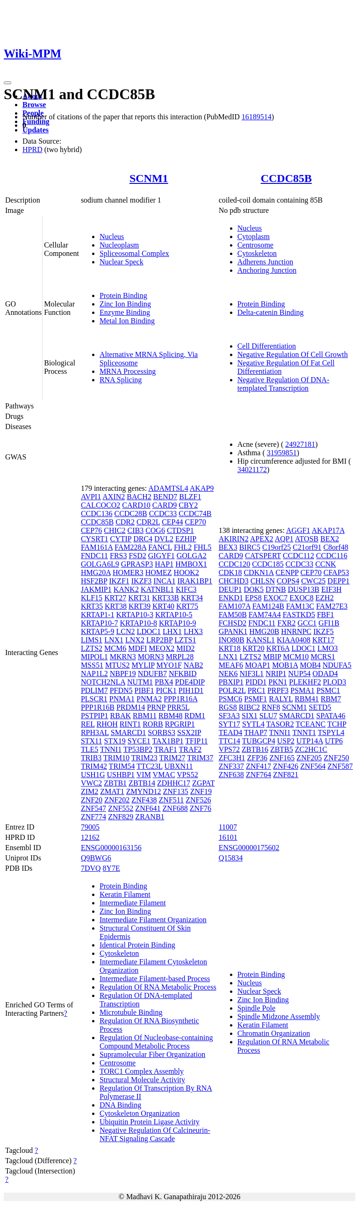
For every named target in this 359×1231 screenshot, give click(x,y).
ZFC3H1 (232, 758)
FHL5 (202, 547)
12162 (90, 837)
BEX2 (329, 539)
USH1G (93, 775)
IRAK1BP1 (194, 581)
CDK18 (230, 572)
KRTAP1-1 (98, 615)
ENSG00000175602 (249, 848)
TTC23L (149, 766)
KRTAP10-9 (177, 623)
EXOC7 (276, 598)
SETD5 (320, 707)
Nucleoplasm (119, 245)
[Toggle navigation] (7, 82)
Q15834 (231, 858)
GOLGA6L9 (100, 564)
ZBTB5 (281, 749)
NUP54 (299, 673)
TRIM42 (94, 766)
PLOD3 (334, 682)
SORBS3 (161, 732)
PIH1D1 (191, 690)
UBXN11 (179, 766)
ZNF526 (198, 800)
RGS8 (228, 707)
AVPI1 (91, 497)
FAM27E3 (331, 606)
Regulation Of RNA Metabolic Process (158, 987)
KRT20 (254, 648)
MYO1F (169, 665)
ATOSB (306, 539)
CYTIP (121, 539)
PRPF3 (277, 690)
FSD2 (137, 556)
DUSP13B (304, 589)
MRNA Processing (128, 371)
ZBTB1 (115, 783)
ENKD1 (231, 598)
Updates (35, 130)
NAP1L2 (94, 673)
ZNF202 (116, 800)
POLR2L (232, 690)
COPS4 (288, 581)
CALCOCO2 (100, 505)
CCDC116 (331, 556)
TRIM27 (172, 758)
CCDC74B (195, 513)
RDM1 (195, 716)
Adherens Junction (265, 262)
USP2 (285, 741)
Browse (34, 105)
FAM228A (130, 547)
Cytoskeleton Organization (140, 1113)
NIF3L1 (252, 673)
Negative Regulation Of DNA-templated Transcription (283, 384)
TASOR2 (280, 724)
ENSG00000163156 (111, 848)
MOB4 (310, 665)
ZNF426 (285, 766)
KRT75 (187, 606)
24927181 (300, 444)
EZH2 (325, 598)
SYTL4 (253, 724)
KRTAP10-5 (174, 615)
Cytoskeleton (257, 253)
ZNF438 (144, 800)
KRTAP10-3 (134, 615)
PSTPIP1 (94, 716)
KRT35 (92, 606)
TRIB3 (91, 758)
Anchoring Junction (267, 270)
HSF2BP (94, 581)
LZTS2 (91, 648)
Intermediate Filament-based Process (155, 979)
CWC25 (313, 581)
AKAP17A (328, 530)
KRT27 (115, 598)
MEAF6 (231, 665)
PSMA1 (302, 690)
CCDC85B (286, 178)
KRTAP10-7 (99, 623)
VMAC (164, 775)
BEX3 (228, 547)
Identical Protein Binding (137, 945)
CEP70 (195, 522)
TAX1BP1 (167, 741)
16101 (228, 837)
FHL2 (183, 547)
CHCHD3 (234, 581)
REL (88, 724)
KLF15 (91, 598)
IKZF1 (119, 581)
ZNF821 (285, 775)
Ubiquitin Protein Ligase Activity (150, 1122)
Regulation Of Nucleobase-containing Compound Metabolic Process (156, 1042)
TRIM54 (122, 766)
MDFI (137, 648)
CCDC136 (97, 513)
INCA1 (164, 581)
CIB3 (135, 530)
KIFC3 (186, 589)
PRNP (156, 707)
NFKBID (183, 673)
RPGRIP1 (180, 724)
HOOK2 (186, 572)
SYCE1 (139, 741)
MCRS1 (322, 657)
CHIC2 (114, 530)
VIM (143, 775)
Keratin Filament (125, 894)
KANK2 (126, 589)
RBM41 (306, 699)
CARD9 (164, 505)
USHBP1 (121, 775)
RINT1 (130, 724)
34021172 (252, 469)
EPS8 (253, 598)
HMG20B (264, 631)
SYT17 (229, 724)
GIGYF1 (161, 556)
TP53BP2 (137, 749)
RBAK (120, 716)
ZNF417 (258, 766)
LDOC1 (148, 631)
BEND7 (165, 497)
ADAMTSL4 (168, 488)
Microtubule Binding (131, 1012)
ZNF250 (336, 758)
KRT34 (192, 598)
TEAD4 (231, 732)
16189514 (257, 117)
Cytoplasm (253, 236)
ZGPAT (203, 783)
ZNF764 (258, 775)
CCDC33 (163, 513)
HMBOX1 (191, 564)
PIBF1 (144, 690)
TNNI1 (111, 749)
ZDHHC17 (173, 783)
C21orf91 (307, 547)
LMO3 (327, 648)
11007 (228, 827)
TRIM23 (144, 758)
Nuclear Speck (122, 262)
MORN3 (151, 657)
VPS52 (187, 775)
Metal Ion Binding (127, 321)
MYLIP (142, 665)
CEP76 (91, 530)
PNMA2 (149, 699)
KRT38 (116, 606)
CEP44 (172, 522)
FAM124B (268, 606)
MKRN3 (123, 657)
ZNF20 (91, 800)
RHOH (107, 724)
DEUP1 (230, 589)
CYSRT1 (94, 539)
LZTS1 (185, 640)
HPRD (32, 149)
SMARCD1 (128, 732)
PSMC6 (231, 699)
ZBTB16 (255, 749)
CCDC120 (235, 564)
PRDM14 (130, 707)
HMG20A (96, 572)
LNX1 (113, 640)
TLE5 (89, 749)
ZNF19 (201, 791)
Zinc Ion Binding (125, 304)
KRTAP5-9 (98, 631)
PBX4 (164, 682)
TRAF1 (165, 749)
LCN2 (125, 631)
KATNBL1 (157, 589)
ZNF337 (231, 766)
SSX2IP (189, 732)
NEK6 (228, 673)
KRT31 (139, 598)
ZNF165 (281, 758)
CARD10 (136, 505)
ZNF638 (231, 775)
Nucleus (112, 236)
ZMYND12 (143, 791)
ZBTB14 (142, 783)
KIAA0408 (293, 640)
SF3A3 (229, 716)
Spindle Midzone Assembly (278, 1016)
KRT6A (278, 648)
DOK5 (254, 589)
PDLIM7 (94, 690)
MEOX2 (161, 648)
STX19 (115, 741)
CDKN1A (258, 572)
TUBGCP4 (258, 741)
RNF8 (271, 707)
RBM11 (145, 716)
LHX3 (193, 631)
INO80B (231, 640)
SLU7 (268, 716)
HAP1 (164, 564)
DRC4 (142, 539)
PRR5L (178, 707)
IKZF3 (141, 581)
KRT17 (323, 640)
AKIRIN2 (234, 539)
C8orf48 (335, 547)
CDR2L (148, 522)
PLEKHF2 (305, 682)
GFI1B (328, 623)
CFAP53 (336, 572)
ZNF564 (312, 766)
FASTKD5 (299, 615)
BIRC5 (249, 547)
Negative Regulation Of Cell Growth (292, 354)
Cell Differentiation (266, 346)
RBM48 (170, 716)
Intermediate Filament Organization (153, 920)
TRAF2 (190, 749)
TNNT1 (304, 732)
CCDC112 (298, 556)
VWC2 (91, 783)
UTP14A (309, 741)
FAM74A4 (265, 615)
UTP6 (334, 741)
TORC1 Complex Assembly (142, 1071)
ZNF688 (175, 808)
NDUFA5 (337, 665)
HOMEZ (158, 572)
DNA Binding (120, 1105)
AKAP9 (202, 488)
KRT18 (230, 648)
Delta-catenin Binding (270, 312)
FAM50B (233, 615)
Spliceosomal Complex (134, 253)
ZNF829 (120, 817)
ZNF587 (340, 766)
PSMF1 (255, 699)
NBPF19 (123, 673)
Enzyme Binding (125, 312)
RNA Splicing (121, 380)
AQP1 (284, 539)
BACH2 (139, 497)
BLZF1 (190, 497)
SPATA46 (330, 716)
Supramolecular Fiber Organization (152, 1054)
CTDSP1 (180, 530)
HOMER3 (128, 572)
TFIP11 (196, 741)
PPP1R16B (98, 707)
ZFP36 (257, 758)
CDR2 (125, 522)
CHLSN (263, 581)
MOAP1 (257, 665)
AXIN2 (113, 497)
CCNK (325, 564)
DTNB (276, 589)
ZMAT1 (112, 791)
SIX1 (250, 716)
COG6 (155, 530)
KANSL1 (260, 640)
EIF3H (331, 589)
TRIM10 (116, 758)
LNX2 (134, 640)
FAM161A (97, 547)
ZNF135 (175, 791)
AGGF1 (298, 530)
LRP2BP (159, 640)
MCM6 (115, 648)
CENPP (286, 572)
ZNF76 (200, 808)
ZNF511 (171, 800)
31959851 (282, 453)
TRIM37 (200, 758)
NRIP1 (276, 673)
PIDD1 (255, 682)
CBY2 (188, 505)
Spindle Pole (256, 1008)
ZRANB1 (149, 817)
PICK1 (166, 690)
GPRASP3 (137, 564)
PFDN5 (121, 690)
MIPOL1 (94, 657)
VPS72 (229, 749)
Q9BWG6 (96, 858)
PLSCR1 (94, 699)
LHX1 (172, 631)
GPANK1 (233, 631)
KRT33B (165, 598)
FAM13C (300, 606)
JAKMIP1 (96, 589)
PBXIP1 (231, 682)
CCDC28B (130, 513)
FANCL (160, 547)
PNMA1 (122, 699)
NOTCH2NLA (103, 682)
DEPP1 (339, 581)
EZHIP (185, 539)
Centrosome (255, 245)
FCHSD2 (233, 623)
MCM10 (296, 657)
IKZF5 (323, 631)
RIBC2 (249, 707)
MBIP (272, 657)
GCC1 (306, 623)
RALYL (281, 699)
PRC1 (257, 690)
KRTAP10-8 (138, 623)
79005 (90, 827)
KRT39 (140, 606)
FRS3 (118, 556)
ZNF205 (309, 758)
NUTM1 (140, 682)
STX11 (91, 741)
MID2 (185, 648)
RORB (153, 724)
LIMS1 (91, 640)
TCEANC (310, 724)
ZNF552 (120, 808)
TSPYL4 (331, 732)
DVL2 (163, 539)
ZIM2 (89, 791)
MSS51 (92, 665)
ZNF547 (93, 808)
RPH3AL (95, 732)
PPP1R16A (180, 699)
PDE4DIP (189, 682)
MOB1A (285, 665)
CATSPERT (263, 556)
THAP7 (255, 732)
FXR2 (286, 623)
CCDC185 (268, 564)
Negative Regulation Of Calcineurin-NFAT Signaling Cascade (155, 1134)
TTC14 (229, 741)
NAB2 (193, 665)
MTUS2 (117, 665)
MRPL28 (180, 657)
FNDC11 (94, 556)
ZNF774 (93, 817)
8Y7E (111, 868)
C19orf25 (276, 547)
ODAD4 (325, 673)
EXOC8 (301, 598)
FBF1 (325, 615)
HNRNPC (296, 631)
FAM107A (235, 606)
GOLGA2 (192, 556)
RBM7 (331, 699)
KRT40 (163, 606)
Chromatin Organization (273, 1033)
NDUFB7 (152, 673)
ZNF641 (147, 808)
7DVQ (91, 868)
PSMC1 (328, 690)
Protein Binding (123, 295)
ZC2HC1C (311, 749)
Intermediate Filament (133, 903)
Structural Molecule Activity (142, 1080)
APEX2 (261, 539)
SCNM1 (148, 178)
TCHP (336, 724)
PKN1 (277, 682)
